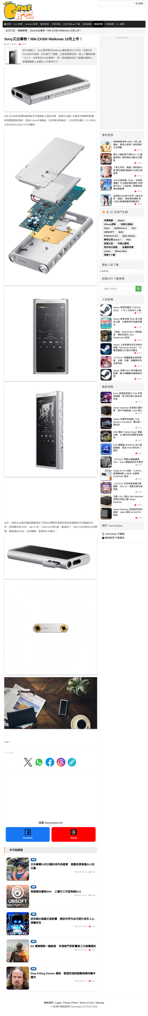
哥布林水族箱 (111, 247)
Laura (107, 251)
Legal (58, 1002)
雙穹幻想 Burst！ (113, 239)
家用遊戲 (86, 24)
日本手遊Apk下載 (71, 24)
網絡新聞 (98, 24)
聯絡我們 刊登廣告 (113, 538)
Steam (121, 220)
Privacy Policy (70, 1002)
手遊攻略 (55, 24)
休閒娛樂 (109, 24)
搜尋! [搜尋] (139, 3)
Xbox (107, 228)
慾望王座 (108, 243)
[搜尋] (116, 3)
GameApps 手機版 (113, 534)
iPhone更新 (110, 224)
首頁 (7, 24)
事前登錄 (44, 24)
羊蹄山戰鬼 (123, 243)
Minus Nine (121, 251)
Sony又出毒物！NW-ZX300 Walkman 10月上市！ (56, 30)
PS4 (128, 239)
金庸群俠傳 (127, 247)
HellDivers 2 (120, 228)
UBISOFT (109, 232)
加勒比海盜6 (127, 224)
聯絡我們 (48, 1002)
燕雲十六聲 (109, 255)
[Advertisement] (50, 500)
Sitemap (99, 1002)
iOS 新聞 (18, 24)
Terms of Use (86, 1002)
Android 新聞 (31, 24)
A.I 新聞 (120, 24)
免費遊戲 (108, 220)
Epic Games (128, 236)
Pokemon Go (111, 236)
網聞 (33, 860)
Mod (120, 232)
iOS (133, 228)
